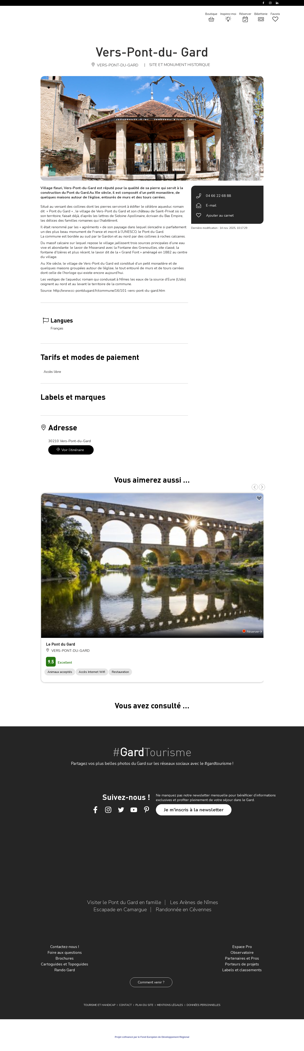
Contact (125, 1005)
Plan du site (144, 1005)
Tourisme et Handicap (99, 1005)
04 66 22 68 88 (218, 195)
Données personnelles (203, 1005)
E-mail (211, 205)
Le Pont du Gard (60, 644)
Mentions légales (170, 1005)
